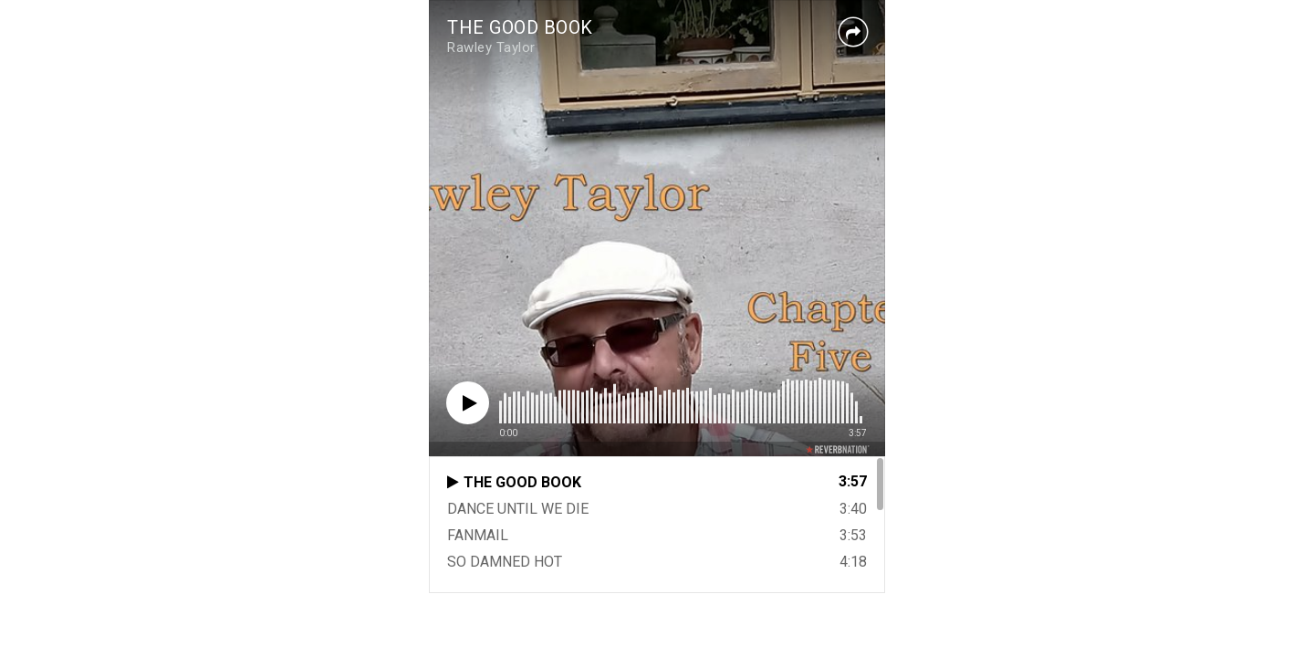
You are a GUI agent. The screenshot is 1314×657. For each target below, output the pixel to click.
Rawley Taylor (491, 47)
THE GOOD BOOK (520, 27)
